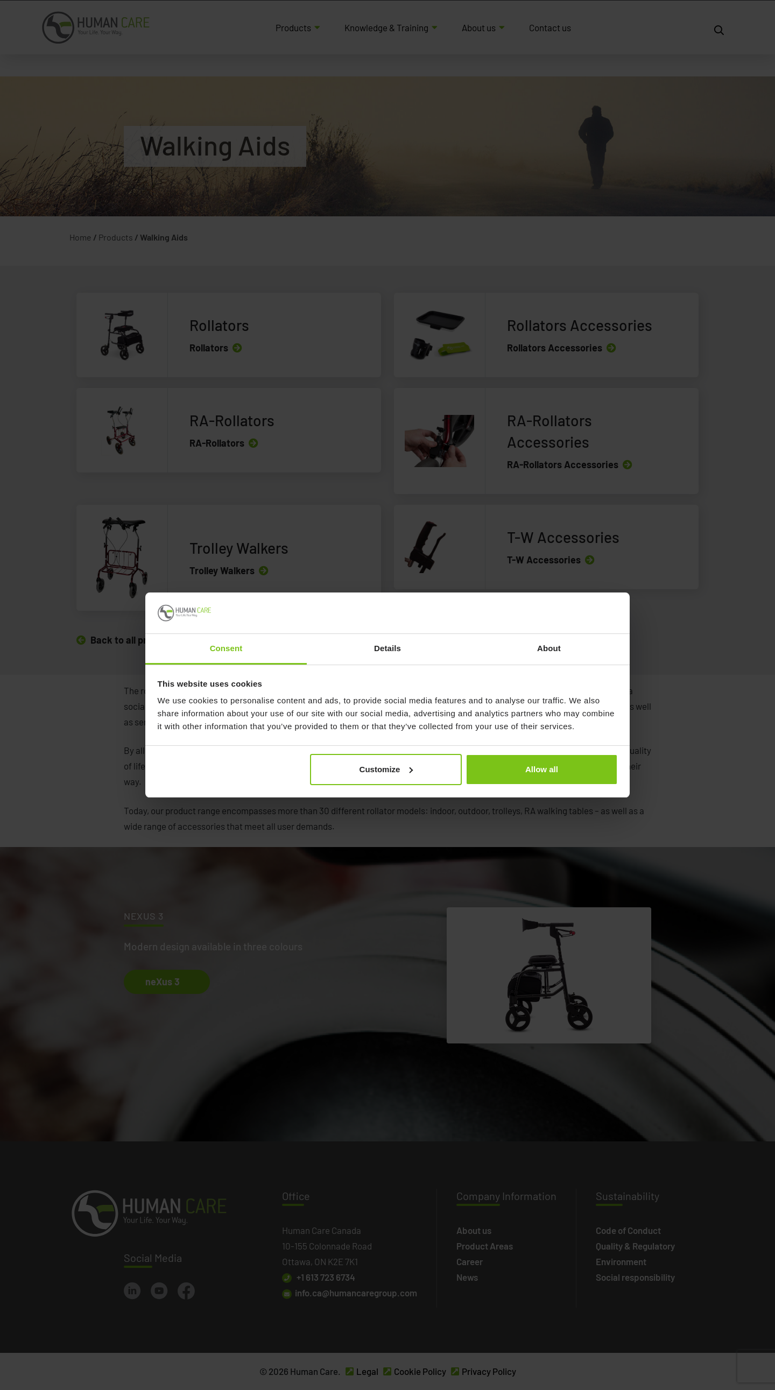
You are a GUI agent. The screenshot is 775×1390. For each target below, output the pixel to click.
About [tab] (549, 648)
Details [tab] (387, 648)
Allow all (541, 769)
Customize (386, 769)
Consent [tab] (226, 648)
